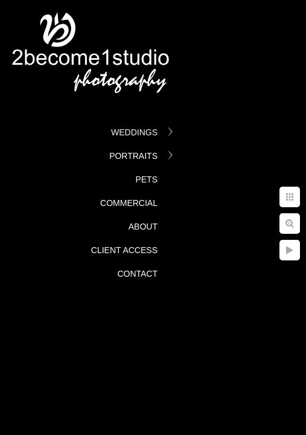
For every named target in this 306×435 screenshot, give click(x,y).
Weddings (134, 132)
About (143, 226)
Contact (137, 274)
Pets (146, 179)
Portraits (133, 156)
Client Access (124, 250)
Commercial (129, 203)
